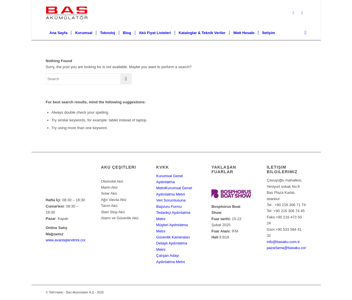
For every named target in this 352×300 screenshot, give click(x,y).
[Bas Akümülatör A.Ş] (66, 13)
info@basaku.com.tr (283, 242)
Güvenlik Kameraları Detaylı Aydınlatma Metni (173, 243)
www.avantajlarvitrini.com (67, 240)
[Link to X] (293, 13)
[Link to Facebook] (302, 13)
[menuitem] (58, 33)
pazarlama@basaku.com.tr (289, 248)
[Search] (303, 33)
